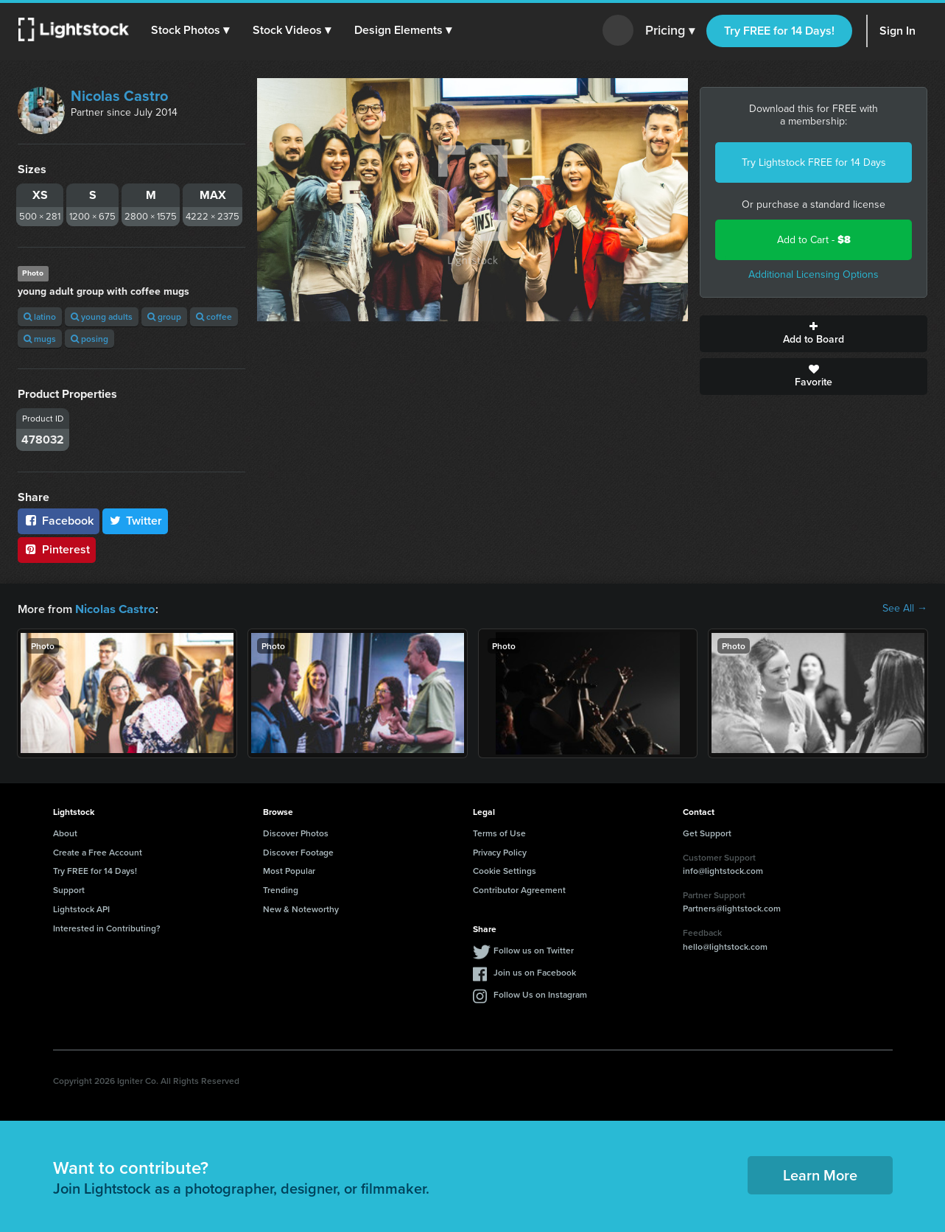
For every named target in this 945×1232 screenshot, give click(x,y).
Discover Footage (298, 851)
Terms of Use (499, 832)
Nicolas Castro (119, 96)
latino (40, 316)
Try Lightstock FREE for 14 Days (814, 162)
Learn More (820, 1174)
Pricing (670, 31)
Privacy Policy (500, 851)
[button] (191, 30)
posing (89, 338)
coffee (214, 316)
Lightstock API (81, 908)
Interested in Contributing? (107, 927)
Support (69, 889)
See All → (904, 608)
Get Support (707, 832)
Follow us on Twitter (533, 949)
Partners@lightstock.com (732, 907)
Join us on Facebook (534, 971)
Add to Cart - (814, 240)
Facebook (59, 520)
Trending (280, 889)
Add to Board (813, 333)
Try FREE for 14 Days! (779, 30)
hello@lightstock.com (725, 945)
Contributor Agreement (519, 889)
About (65, 832)
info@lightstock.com (723, 870)
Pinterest (57, 549)
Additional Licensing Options (813, 274)
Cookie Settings (504, 870)
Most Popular (289, 870)
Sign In (897, 30)
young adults (102, 316)
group (164, 316)
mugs (40, 338)
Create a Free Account (97, 851)
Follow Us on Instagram (540, 993)
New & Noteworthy (301, 908)
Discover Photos (296, 832)
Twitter (135, 520)
